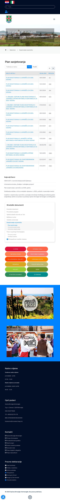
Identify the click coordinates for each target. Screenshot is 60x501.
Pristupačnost (9, 472)
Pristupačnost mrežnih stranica (16, 239)
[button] (54, 19)
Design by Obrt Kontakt (12, 477)
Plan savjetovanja (12, 225)
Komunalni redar (10, 448)
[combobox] (30, 6)
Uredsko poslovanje (12, 220)
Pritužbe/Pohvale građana (12, 440)
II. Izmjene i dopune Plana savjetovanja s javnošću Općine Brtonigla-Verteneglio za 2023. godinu (21, 98)
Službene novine (11, 217)
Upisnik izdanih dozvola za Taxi (16, 214)
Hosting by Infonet (11, 475)
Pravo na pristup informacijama (15, 232)
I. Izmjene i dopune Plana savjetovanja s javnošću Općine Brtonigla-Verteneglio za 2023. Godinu (21, 106)
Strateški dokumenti (12, 209)
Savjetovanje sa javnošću (14, 222)
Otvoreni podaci (12, 234)
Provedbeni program (12, 212)
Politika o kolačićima (11, 467)
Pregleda (51, 73)
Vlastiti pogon (9, 443)
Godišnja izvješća (12, 236)
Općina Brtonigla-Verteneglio (13, 435)
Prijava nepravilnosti (11, 452)
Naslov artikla (10, 73)
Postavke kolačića (10, 480)
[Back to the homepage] (9, 19)
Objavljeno (43, 73)
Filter (29, 67)
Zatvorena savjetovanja (14, 229)
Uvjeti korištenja (10, 465)
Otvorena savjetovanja (14, 227)
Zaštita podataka (10, 470)
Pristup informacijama (11, 438)
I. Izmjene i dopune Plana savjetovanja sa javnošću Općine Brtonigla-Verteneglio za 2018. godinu (21, 146)
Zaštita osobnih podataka (12, 445)
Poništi (35, 67)
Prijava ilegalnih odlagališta (13, 450)
